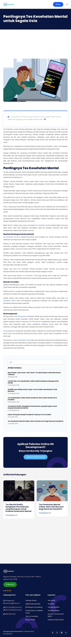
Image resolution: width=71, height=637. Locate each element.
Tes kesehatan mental (10, 129)
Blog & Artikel (30, 620)
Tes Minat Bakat (53, 610)
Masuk (58, 4)
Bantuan (10, 584)
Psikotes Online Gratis (56, 620)
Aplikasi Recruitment (33, 604)
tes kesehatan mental (43, 225)
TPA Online (51, 600)
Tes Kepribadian (53, 607)
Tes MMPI (51, 604)
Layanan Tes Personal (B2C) (56, 615)
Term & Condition (32, 616)
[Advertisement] (35, 45)
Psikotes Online (31, 600)
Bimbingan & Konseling (34, 607)
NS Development (21, 316)
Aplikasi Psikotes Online (35, 457)
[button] (67, 4)
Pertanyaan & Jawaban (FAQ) (34, 611)
